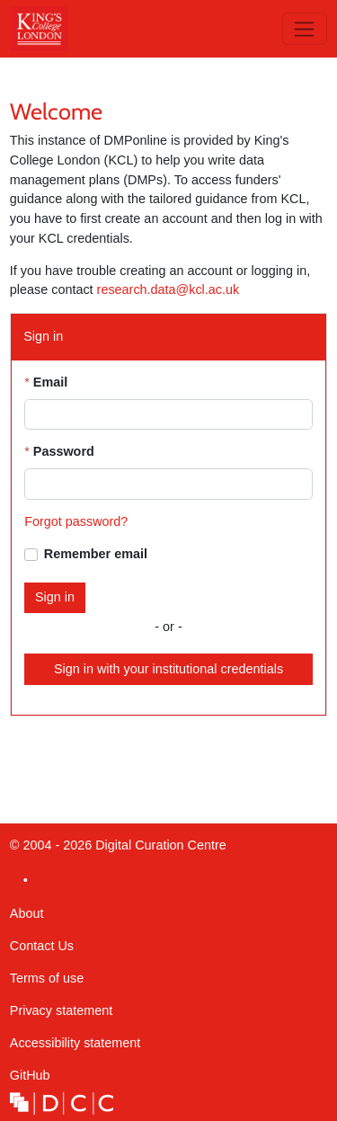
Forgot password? (76, 521)
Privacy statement (61, 1010)
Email (50, 382)
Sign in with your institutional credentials (168, 669)
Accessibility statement (75, 1043)
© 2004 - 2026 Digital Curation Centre (118, 850)
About (27, 913)
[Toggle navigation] (305, 29)
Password (63, 451)
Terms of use (47, 978)
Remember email (95, 554)
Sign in (55, 597)
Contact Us (42, 946)
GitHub (30, 1080)
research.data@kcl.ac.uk (168, 289)
